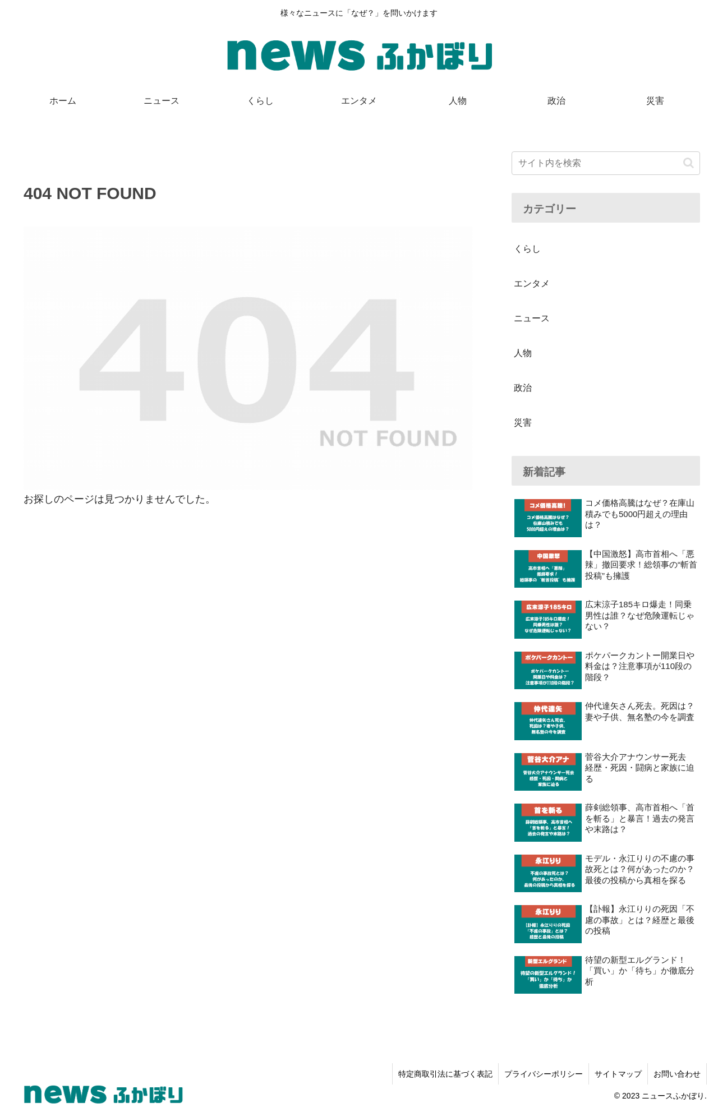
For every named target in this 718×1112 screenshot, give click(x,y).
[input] (606, 163)
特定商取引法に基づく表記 (445, 1073)
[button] (688, 162)
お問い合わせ (677, 1073)
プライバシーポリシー (543, 1073)
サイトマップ (618, 1073)
